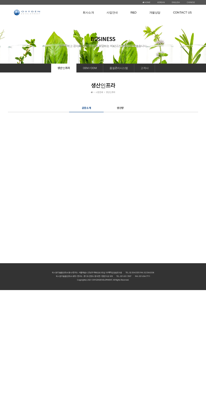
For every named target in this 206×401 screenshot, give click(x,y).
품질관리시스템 (118, 68)
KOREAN (161, 2)
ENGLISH (176, 2)
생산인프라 (64, 68)
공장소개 (86, 108)
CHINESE (191, 2)
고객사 (144, 68)
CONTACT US (182, 12)
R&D (133, 12)
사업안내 (112, 12)
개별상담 (154, 12)
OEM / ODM (90, 68)
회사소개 (88, 12)
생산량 (120, 108)
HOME (146, 2)
